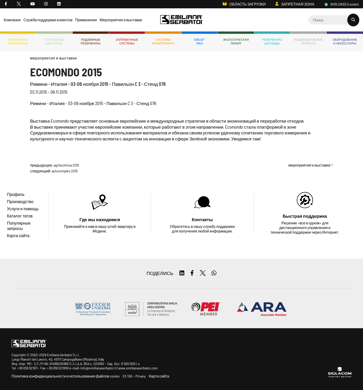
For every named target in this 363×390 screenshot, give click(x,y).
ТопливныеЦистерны (54, 41)
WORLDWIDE (341, 4)
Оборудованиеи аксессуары (344, 41)
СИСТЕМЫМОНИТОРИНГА (163, 41)
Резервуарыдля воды (272, 41)
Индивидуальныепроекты (308, 41)
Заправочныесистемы (127, 41)
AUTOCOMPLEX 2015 (65, 171)
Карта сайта (159, 376)
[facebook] (6, 4)
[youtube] (33, 4)
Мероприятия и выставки (53, 58)
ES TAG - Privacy (134, 376)
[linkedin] (59, 4)
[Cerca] (333, 20)
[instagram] (46, 4)
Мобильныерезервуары (18, 41)
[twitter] (19, 4)
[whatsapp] (214, 273)
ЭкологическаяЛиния (236, 41)
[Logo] (181, 20)
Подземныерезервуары (90, 41)
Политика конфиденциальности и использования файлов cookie (66, 376)
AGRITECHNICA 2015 (66, 165)
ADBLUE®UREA (199, 41)
